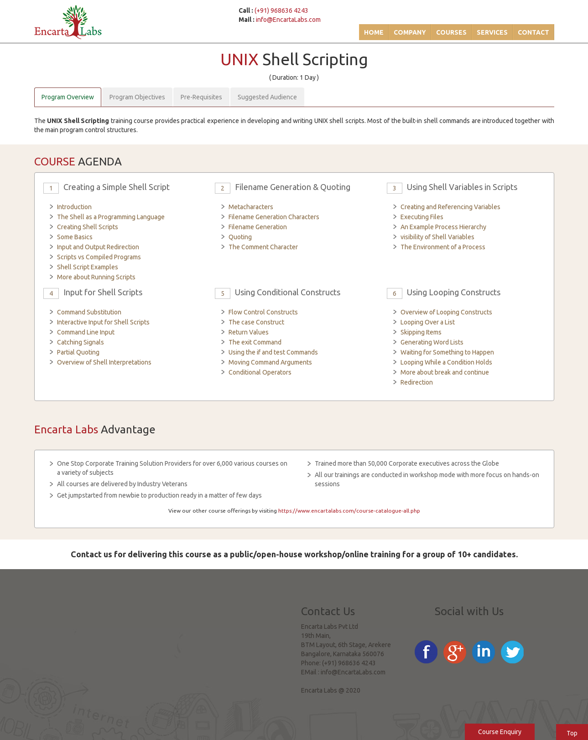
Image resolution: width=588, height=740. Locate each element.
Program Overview (68, 97)
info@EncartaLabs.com (288, 19)
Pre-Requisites (201, 97)
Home (374, 32)
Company (410, 32)
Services (492, 32)
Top (572, 733)
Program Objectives (137, 97)
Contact (533, 32)
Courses (451, 32)
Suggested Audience (267, 97)
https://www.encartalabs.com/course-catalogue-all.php (349, 511)
